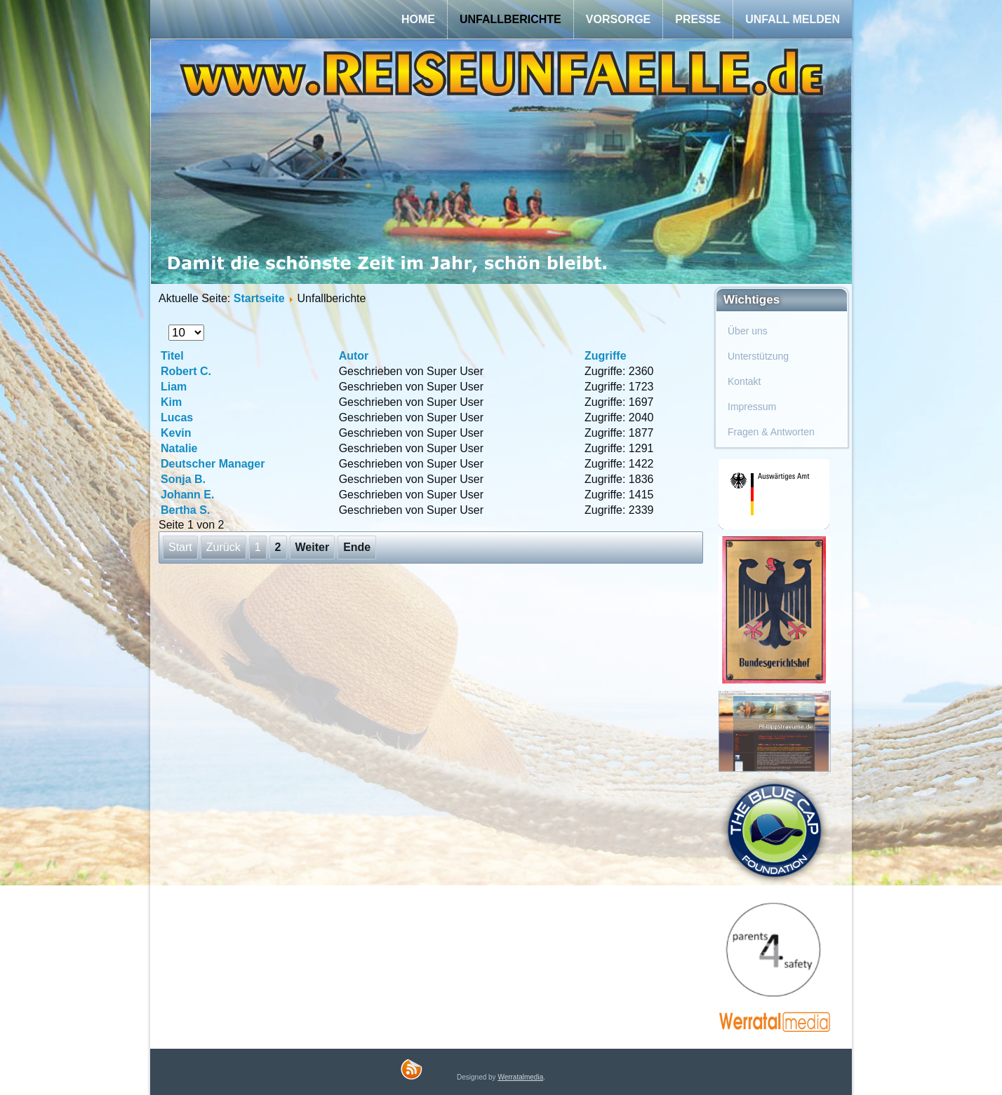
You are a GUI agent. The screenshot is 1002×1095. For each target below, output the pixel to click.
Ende (356, 547)
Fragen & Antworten (771, 431)
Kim (171, 402)
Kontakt (744, 381)
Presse (698, 19)
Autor (354, 356)
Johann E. (187, 495)
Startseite (259, 298)
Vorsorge (618, 19)
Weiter (312, 547)
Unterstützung (758, 356)
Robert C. (186, 371)
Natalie (179, 448)
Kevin (176, 433)
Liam (174, 387)
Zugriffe (605, 356)
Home (418, 19)
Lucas (177, 417)
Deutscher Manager (213, 464)
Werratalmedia (520, 1077)
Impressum (752, 406)
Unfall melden (792, 19)
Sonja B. (183, 479)
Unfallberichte (510, 19)
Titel (172, 356)
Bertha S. (185, 510)
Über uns (748, 330)
